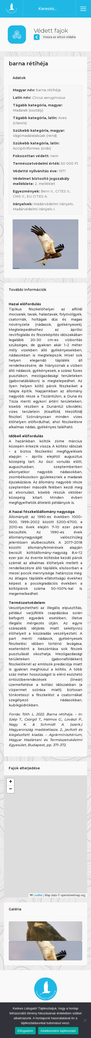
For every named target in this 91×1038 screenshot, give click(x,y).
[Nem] (85, 1020)
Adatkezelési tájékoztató (58, 1031)
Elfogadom (25, 1031)
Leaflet (36, 895)
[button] (10, 782)
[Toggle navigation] (83, 9)
